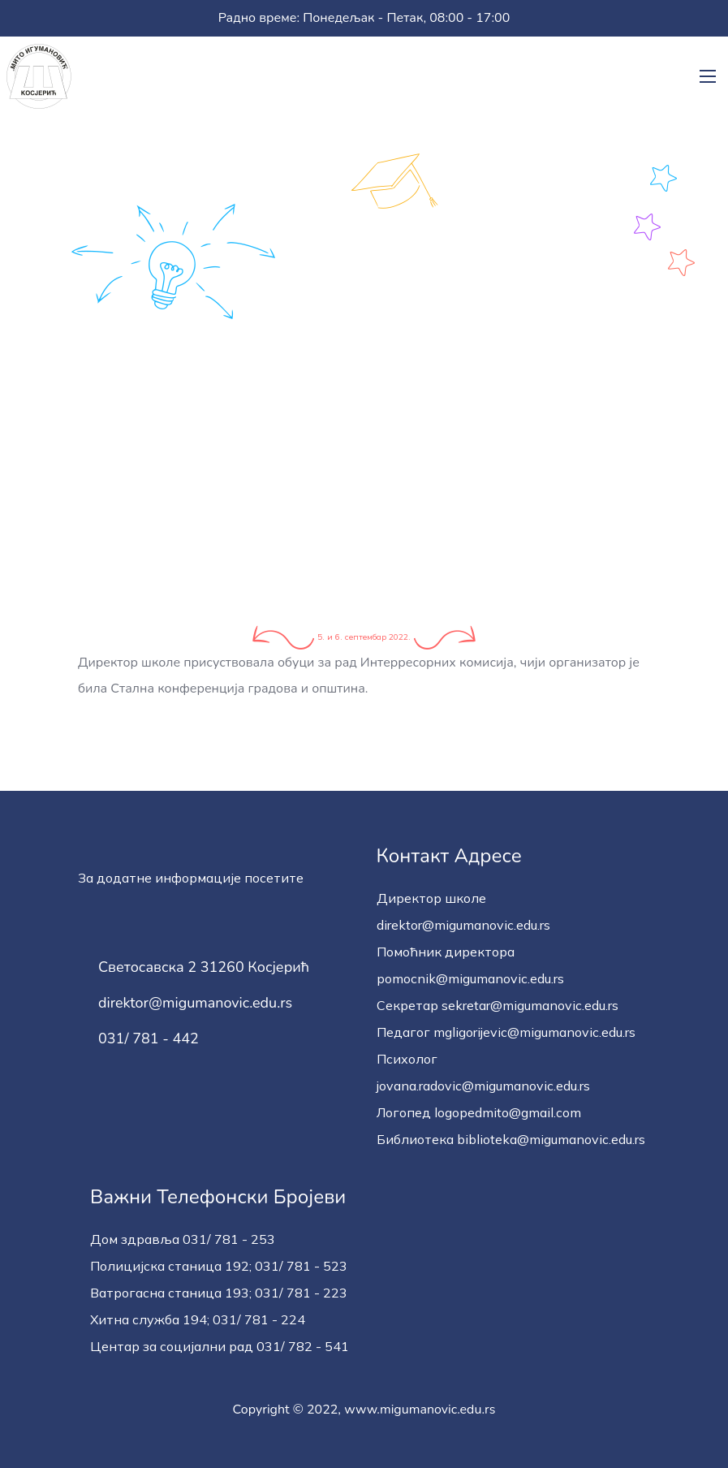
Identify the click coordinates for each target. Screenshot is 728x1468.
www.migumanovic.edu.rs (419, 1409)
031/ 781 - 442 (148, 1039)
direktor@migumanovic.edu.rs (195, 1003)
